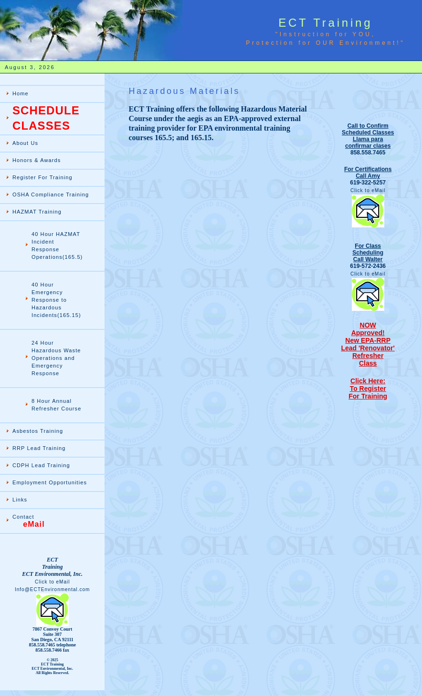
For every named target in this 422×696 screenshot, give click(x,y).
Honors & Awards (36, 160)
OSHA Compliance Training (50, 194)
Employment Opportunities (49, 482)
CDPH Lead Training (41, 465)
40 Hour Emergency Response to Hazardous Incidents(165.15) (56, 300)
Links (19, 499)
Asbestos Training (37, 431)
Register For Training (42, 177)
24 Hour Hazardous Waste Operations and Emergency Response (56, 358)
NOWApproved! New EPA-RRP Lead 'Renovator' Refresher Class (367, 344)
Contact (28, 521)
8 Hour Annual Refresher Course (56, 404)
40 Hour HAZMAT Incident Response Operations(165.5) (57, 245)
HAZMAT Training (37, 212)
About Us (25, 143)
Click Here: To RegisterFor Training (367, 388)
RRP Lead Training (38, 448)
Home (20, 93)
